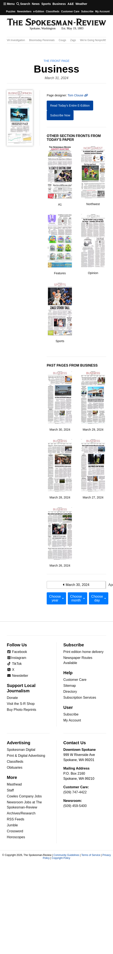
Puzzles (10, 11)
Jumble (12, 825)
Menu (9, 4)
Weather (81, 4)
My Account (72, 720)
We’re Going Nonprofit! (93, 40)
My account (102, 11)
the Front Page (56, 60)
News (36, 4)
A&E (70, 4)
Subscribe (87, 11)
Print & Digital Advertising (26, 755)
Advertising (18, 742)
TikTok (14, 664)
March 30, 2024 (76, 585)
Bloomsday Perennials (42, 40)
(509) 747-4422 (75, 792)
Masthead (14, 784)
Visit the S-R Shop (21, 704)
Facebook (17, 652)
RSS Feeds (15, 819)
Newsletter (17, 675)
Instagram (16, 658)
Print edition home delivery (83, 652)
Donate (12, 698)
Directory (70, 691)
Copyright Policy (61, 858)
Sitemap (69, 685)
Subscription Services (79, 697)
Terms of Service (90, 855)
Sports (46, 4)
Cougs (62, 40)
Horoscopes (16, 837)
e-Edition (38, 11)
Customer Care (70, 11)
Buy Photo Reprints (21, 709)
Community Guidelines (66, 855)
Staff (10, 790)
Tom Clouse (78, 95)
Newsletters (24, 11)
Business (59, 4)
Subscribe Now (60, 115)
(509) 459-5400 (75, 806)
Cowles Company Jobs (24, 796)
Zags (73, 40)
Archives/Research (21, 813)
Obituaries (14, 767)
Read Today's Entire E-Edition (70, 105)
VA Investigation (16, 40)
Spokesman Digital (21, 749)
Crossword (15, 831)
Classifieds (52, 11)
